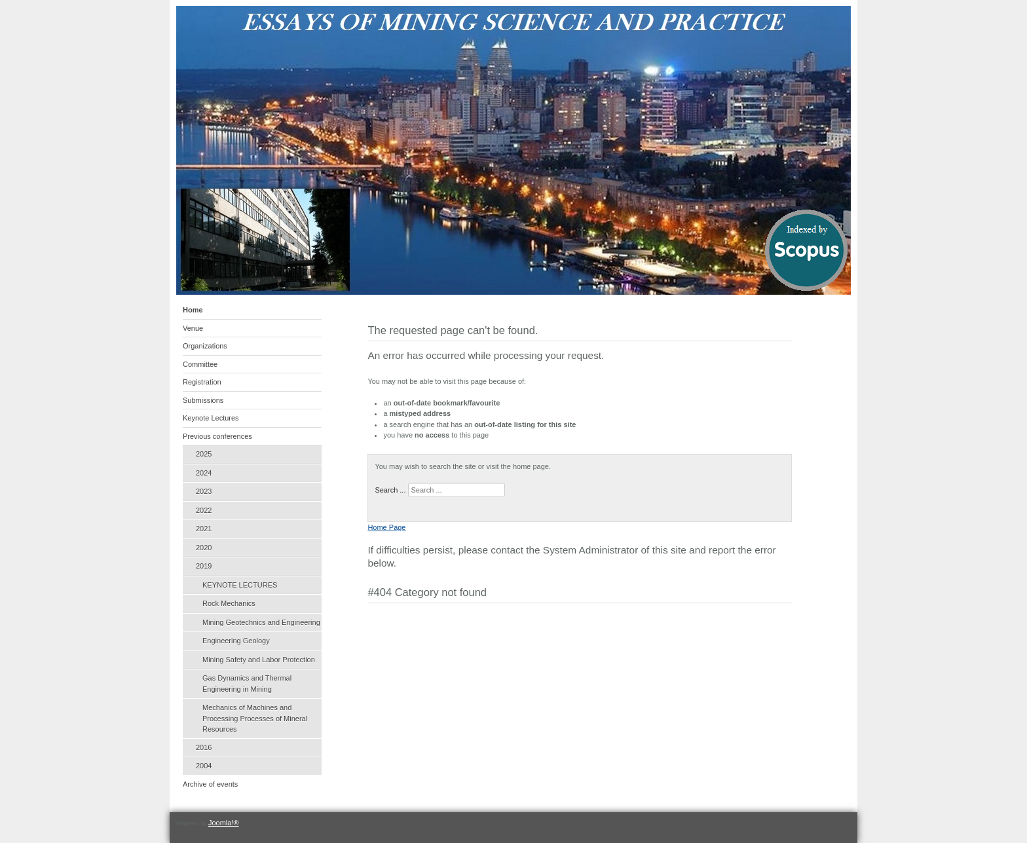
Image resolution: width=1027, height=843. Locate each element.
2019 (204, 566)
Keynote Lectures (211, 418)
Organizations (205, 346)
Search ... (390, 490)
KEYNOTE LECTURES (239, 585)
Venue (193, 328)
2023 (204, 491)
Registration (202, 382)
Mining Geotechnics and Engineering (261, 622)
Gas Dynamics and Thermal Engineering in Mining (246, 683)
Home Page (386, 527)
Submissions (203, 400)
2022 (204, 510)
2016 (204, 747)
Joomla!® (223, 823)
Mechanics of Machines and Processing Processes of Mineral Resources (254, 718)
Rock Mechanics (228, 603)
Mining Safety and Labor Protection (258, 660)
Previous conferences (217, 436)
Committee (200, 364)
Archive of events (210, 784)
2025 (204, 454)
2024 (204, 473)
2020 (204, 548)
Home (193, 310)
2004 (204, 766)
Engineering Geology (236, 641)
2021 (204, 529)
